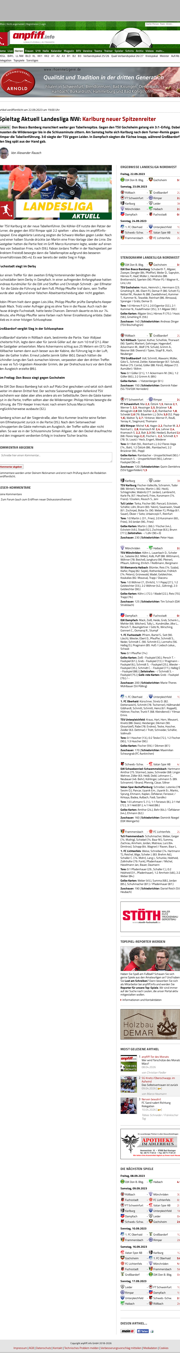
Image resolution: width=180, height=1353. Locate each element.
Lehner (165, 429)
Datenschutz (43, 1348)
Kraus (149, 719)
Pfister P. (158, 279)
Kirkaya (124, 797)
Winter (130, 488)
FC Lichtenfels (161, 238)
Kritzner (150, 418)
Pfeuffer (155, 638)
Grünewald (142, 574)
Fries (152, 495)
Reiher (124, 365)
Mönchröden (132, 209)
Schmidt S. (167, 638)
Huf (153, 645)
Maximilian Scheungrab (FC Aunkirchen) (146, 752)
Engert (150, 439)
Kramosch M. (147, 429)
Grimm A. (165, 347)
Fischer (146, 503)
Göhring (135, 563)
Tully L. (151, 623)
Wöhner (125, 559)
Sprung (124, 794)
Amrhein (136, 843)
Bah (143, 432)
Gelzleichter (165, 574)
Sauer (123, 514)
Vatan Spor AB (162, 232)
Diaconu (162, 578)
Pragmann (139, 645)
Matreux (157, 843)
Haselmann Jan (129, 865)
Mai (142, 404)
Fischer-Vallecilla (147, 485)
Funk (141, 861)
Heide (156, 620)
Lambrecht (168, 492)
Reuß (171, 418)
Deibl (154, 775)
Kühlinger (151, 779)
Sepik (144, 571)
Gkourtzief (126, 726)
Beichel (140, 559)
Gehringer (151, 343)
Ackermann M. (129, 347)
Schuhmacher (153, 836)
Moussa (142, 578)
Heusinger (144, 407)
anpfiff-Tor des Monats (155, 1056)
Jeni (156, 499)
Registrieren (32, 24)
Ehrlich (145, 563)
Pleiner (167, 559)
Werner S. (126, 407)
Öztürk (154, 404)
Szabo (174, 567)
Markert (139, 343)
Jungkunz (152, 559)
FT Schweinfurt (134, 198)
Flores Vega (132, 436)
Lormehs (166, 642)
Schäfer (125, 507)
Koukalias (126, 578)
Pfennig (148, 782)
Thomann (151, 421)
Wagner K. (172, 279)
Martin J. (151, 488)
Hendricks (156, 276)
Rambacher (165, 411)
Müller (173, 358)
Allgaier (171, 269)
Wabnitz (142, 492)
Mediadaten (150, 1348)
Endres (151, 726)
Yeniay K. (125, 421)
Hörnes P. (126, 276)
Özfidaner (156, 794)
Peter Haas (167, 537)
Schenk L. (173, 620)
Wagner (152, 846)
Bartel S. (156, 635)
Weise (145, 851)
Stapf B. (160, 350)
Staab (141, 529)
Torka (137, 503)
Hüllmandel (173, 705)
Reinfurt (168, 514)
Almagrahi (126, 411)
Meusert (173, 719)
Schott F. (173, 291)
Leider (157, 203)
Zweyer (124, 272)
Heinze (168, 404)
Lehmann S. (165, 779)
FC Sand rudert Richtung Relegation (156, 1104)
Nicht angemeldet (15, 24)
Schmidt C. (135, 642)
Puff (157, 556)
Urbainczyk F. (153, 514)
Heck (142, 439)
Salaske (129, 556)
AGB (31, 1348)
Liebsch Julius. (167, 645)
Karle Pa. (125, 495)
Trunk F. (145, 711)
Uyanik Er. (163, 790)
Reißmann (158, 563)
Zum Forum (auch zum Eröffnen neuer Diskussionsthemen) (36, 499)
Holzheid (173, 858)
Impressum (20, 1348)
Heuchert (142, 495)
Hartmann (174, 769)
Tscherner (158, 705)
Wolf (141, 347)
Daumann (154, 865)
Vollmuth (125, 733)
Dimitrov (125, 846)
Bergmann (171, 563)
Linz (122, 283)
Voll (144, 358)
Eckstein (172, 503)
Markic (174, 790)
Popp (176, 414)
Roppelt (171, 708)
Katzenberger (157, 361)
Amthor (125, 772)
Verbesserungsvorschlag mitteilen (121, 1348)
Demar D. (147, 301)
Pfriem (146, 635)
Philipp (171, 510)
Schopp (137, 846)
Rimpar (157, 198)
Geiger (175, 836)
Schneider (160, 730)
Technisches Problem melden (81, 1348)
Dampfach (131, 214)
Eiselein (135, 499)
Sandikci (161, 797)
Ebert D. (144, 638)
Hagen (154, 425)
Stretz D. (158, 701)
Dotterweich (127, 705)
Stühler (147, 411)
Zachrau (125, 843)
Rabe (138, 726)
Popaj (132, 571)
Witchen (140, 623)
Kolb (151, 556)
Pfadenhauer (154, 861)
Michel (140, 425)
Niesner (125, 350)
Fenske (140, 488)
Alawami (163, 358)
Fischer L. (151, 436)
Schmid (134, 361)
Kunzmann (163, 495)
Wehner (125, 775)
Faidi (152, 797)
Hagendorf (165, 343)
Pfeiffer (150, 272)
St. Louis (131, 439)
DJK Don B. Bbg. (134, 180)
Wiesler (134, 638)
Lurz (165, 843)
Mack (142, 620)
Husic (144, 287)
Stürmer (140, 772)
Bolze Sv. (143, 510)
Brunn (141, 507)
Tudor (174, 485)
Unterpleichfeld (162, 227)
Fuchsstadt (160, 214)
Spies (151, 350)
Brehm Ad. (164, 854)
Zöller (134, 775)
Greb (164, 620)
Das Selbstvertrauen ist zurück (160, 1085)
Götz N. (155, 627)
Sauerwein (165, 507)
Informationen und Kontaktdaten (142, 1000)
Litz (129, 283)
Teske (160, 726)
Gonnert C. (126, 630)
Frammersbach (134, 238)
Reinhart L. (127, 429)
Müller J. (144, 276)
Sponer (141, 340)
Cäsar (157, 782)
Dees (137, 723)
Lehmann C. (165, 775)
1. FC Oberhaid (133, 227)
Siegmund (138, 421)
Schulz (154, 347)
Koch (169, 350)
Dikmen (160, 723)
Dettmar (139, 730)
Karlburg (130, 203)
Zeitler (144, 361)
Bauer (143, 865)
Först (159, 365)
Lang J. (151, 858)
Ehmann (135, 794)
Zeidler (124, 730)
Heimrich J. (154, 287)
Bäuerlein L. (148, 414)
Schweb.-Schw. (134, 232)
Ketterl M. (126, 294)
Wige (137, 854)
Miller (143, 556)
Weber (166, 836)
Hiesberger (148, 723)
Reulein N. (139, 294)
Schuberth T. (158, 269)
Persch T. (125, 627)
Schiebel (141, 839)
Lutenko (171, 787)
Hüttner (125, 711)
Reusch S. (147, 499)
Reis (162, 567)
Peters (130, 574)
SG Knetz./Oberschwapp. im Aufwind (158, 1079)
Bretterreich (127, 279)
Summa (168, 839)
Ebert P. (145, 291)
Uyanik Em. (149, 790)
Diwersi (140, 350)
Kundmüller (162, 623)
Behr (140, 779)
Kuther (151, 340)
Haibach (158, 209)
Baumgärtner (140, 627)
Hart (156, 719)
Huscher (170, 726)
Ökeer (132, 514)
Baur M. (156, 839)
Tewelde (143, 297)
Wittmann (172, 556)
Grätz (137, 301)
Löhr (133, 507)
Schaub (124, 648)
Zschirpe (131, 510)
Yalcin (154, 507)
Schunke (161, 858)
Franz (123, 499)
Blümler (153, 567)
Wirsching (166, 627)
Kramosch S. (127, 432)
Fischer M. (169, 425)
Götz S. (124, 361)
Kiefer (123, 571)
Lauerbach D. (159, 552)
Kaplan (146, 794)
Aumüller (125, 368)
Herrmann (168, 287)
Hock (164, 488)
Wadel (153, 574)
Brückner (161, 407)
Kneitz (124, 723)
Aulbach (144, 797)
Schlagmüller (128, 492)
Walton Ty (132, 418)
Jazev (150, 772)
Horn (163, 719)
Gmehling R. (127, 291)
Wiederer (160, 439)
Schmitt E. (153, 642)
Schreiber (159, 787)
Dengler (135, 272)
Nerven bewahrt (151, 1099)
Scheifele (161, 340)
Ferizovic (168, 794)
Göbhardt (126, 708)
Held (146, 775)
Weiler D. (162, 272)
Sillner (166, 782)
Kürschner (146, 701)
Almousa (170, 297)
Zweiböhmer (158, 294)
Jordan (156, 492)
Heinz (157, 708)
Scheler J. (146, 854)
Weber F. (160, 510)
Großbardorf (160, 192)
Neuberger (126, 354)
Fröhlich (172, 571)
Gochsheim (160, 180)
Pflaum (124, 563)
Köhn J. (146, 552)
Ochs (160, 414)
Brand (139, 782)
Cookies (163, 1348)
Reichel (128, 854)
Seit (165, 635)
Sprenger (125, 301)
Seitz (142, 514)
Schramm (164, 485)
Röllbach (130, 192)
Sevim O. (125, 790)
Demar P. (157, 291)
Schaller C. (126, 858)
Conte (137, 365)
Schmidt (168, 436)
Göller (146, 365)
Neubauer (126, 779)
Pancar (161, 503)
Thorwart (173, 340)
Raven (163, 846)
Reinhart (154, 297)
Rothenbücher (157, 571)
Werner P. (161, 418)
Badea (134, 797)
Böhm (137, 368)
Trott (150, 730)
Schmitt (152, 358)
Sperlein (142, 279)
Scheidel (125, 414)
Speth (129, 343)
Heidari (161, 432)
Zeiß (149, 620)
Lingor (176, 772)
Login (43, 24)
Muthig (130, 839)
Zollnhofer (126, 861)
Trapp (152, 578)
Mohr (142, 858)
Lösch (124, 638)
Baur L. (173, 846)
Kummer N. (130, 297)
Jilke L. (174, 623)
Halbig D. (125, 645)
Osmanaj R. (141, 630)
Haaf (135, 276)
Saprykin (173, 272)
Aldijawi (168, 365)
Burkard (171, 432)
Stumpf (153, 630)
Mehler (124, 623)
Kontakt (57, 1348)
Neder (123, 642)
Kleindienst (162, 711)
